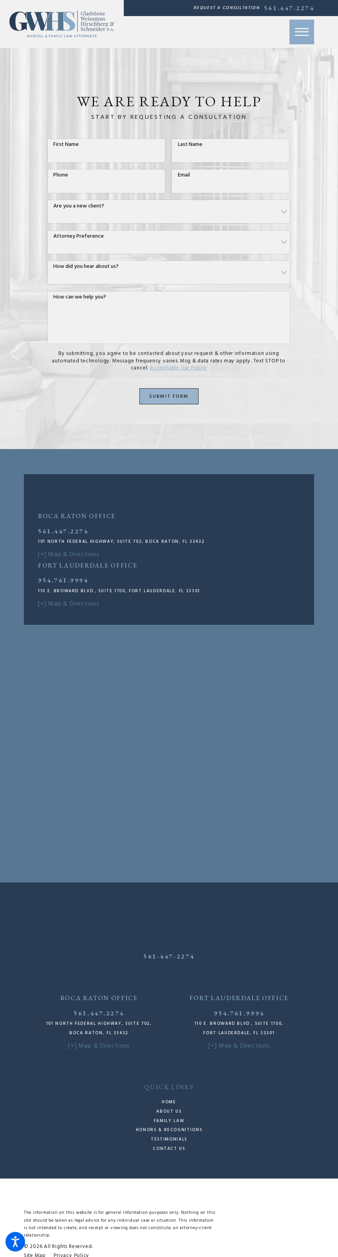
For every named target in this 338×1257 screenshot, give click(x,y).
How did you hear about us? (86, 267)
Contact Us (169, 1148)
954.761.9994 (63, 580)
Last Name (190, 145)
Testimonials (169, 1139)
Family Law (169, 1120)
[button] (15, 1242)
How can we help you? (79, 297)
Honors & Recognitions (169, 1129)
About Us (168, 1111)
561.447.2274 (289, 8)
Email (184, 175)
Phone (60, 175)
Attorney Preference (78, 236)
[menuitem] (169, 1102)
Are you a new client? (78, 206)
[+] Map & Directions (68, 554)
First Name (66, 145)
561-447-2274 (168, 956)
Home (169, 1102)
